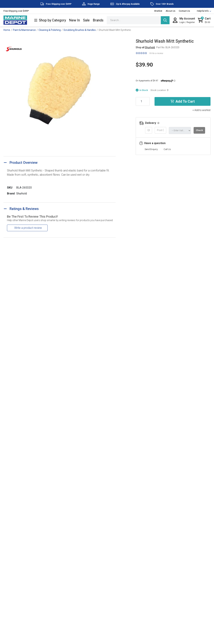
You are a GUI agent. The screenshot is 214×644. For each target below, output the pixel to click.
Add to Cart (183, 101)
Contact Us (184, 11)
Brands (98, 20)
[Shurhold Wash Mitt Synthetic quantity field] (143, 101)
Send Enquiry (151, 149)
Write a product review (28, 227)
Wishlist (158, 11)
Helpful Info (202, 11)
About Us (170, 11)
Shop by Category (50, 20)
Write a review (156, 53)
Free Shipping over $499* (16, 11)
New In (74, 20)
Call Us (167, 149)
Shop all (145, 47)
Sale (86, 20)
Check (199, 130)
